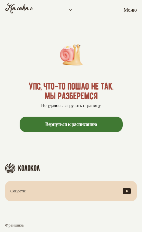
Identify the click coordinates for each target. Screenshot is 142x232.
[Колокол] (19, 10)
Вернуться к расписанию (71, 124)
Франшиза (14, 225)
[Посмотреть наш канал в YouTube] (127, 191)
